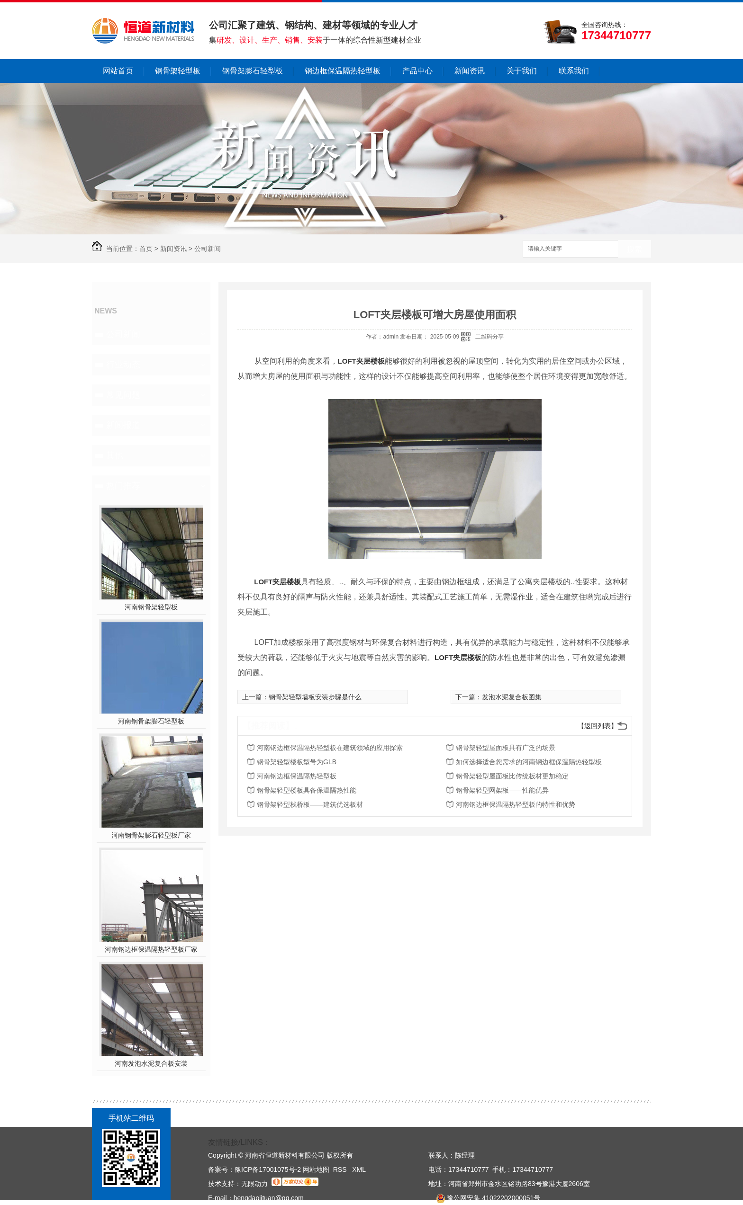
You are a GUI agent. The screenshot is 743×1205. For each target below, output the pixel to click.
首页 (146, 248)
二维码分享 (489, 336)
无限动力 (254, 1183)
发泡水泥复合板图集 (512, 697)
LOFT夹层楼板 (361, 361)
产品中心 (417, 71)
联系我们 (574, 71)
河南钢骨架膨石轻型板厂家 (151, 835)
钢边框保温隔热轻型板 (343, 71)
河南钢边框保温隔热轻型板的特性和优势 (515, 804)
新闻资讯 (469, 71)
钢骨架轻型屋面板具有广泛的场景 (505, 747)
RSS (341, 1169)
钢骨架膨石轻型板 (252, 71)
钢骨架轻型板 (177, 71)
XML (359, 1169)
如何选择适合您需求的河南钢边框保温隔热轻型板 (529, 762)
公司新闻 (207, 248)
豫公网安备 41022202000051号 (484, 1198)
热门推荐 (123, 486)
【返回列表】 (597, 726)
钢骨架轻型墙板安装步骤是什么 (315, 697)
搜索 (634, 249)
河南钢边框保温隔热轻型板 (296, 776)
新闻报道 (123, 425)
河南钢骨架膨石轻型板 (151, 721)
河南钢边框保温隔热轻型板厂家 (151, 949)
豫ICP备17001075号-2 (268, 1169)
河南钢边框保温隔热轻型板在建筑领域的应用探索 (330, 747)
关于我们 (522, 71)
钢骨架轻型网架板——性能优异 (502, 790)
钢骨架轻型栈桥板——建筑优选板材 (310, 804)
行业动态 (123, 364)
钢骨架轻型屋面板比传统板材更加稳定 (512, 776)
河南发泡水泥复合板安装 (151, 1063)
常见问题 (123, 395)
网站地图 (316, 1169)
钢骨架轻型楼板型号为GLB (296, 762)
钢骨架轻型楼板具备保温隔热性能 (306, 790)
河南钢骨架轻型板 (151, 607)
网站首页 (118, 71)
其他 (114, 455)
